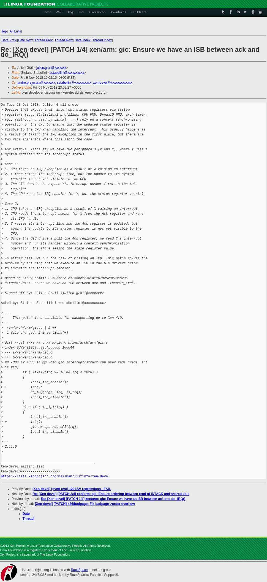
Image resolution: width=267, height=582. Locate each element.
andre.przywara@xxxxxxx (36, 83)
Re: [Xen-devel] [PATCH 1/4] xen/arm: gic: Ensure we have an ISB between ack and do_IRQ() (113, 499)
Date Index (83, 40)
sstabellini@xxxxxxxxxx (67, 73)
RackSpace (79, 570)
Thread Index (102, 40)
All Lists (15, 31)
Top (4, 31)
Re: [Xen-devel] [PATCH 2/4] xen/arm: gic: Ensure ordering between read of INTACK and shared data (110, 494)
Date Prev (8, 40)
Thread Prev (43, 40)
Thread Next (64, 40)
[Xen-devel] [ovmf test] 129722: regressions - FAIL (71, 489)
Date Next (25, 40)
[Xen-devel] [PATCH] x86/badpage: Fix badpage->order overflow (85, 504)
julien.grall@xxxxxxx (51, 68)
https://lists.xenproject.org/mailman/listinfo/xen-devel (55, 476)
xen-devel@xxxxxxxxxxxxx (112, 83)
